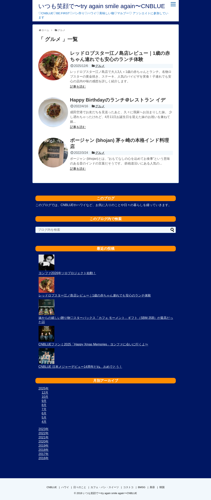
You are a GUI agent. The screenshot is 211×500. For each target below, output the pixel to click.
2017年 (44, 454)
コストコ (128, 487)
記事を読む (78, 86)
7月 (44, 409)
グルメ (100, 65)
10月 (45, 396)
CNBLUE (51, 487)
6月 (44, 413)
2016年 (44, 458)
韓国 (162, 487)
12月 (45, 392)
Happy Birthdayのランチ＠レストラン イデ (118, 100)
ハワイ (65, 487)
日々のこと (79, 487)
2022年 (44, 433)
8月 (44, 405)
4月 (44, 421)
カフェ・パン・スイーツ (105, 487)
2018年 (44, 450)
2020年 (44, 441)
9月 (44, 401)
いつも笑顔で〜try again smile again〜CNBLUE (101, 6)
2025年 (44, 388)
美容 (152, 487)
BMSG (141, 487)
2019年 (44, 445)
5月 (44, 417)
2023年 (44, 429)
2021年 (44, 437)
